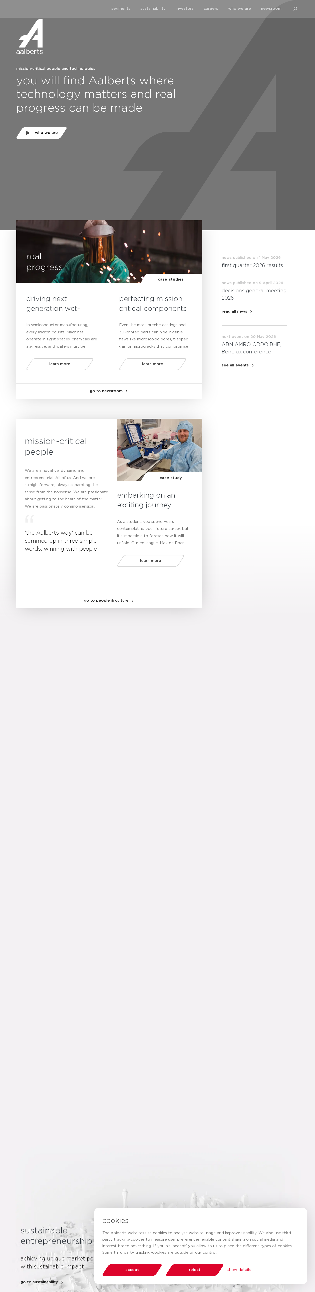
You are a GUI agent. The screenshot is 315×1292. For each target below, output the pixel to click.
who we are (239, 9)
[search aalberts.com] (295, 9)
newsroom (271, 9)
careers (211, 9)
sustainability (153, 9)
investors (185, 9)
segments (120, 9)
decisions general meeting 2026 (254, 294)
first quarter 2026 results (252, 265)
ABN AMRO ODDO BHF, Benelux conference (251, 348)
